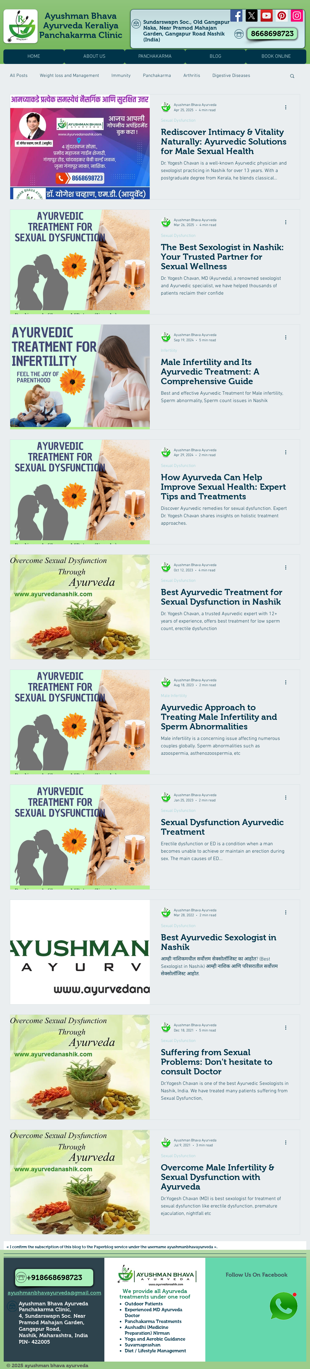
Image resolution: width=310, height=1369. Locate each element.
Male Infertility (174, 696)
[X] (251, 16)
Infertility (169, 350)
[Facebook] (236, 16)
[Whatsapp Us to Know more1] (283, 1306)
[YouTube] (267, 16)
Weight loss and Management (69, 75)
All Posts (18, 75)
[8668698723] (272, 33)
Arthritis (191, 75)
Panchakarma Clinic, (45, 1309)
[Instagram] (297, 16)
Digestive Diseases (231, 75)
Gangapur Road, (40, 1329)
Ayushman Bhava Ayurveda (53, 1304)
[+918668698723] (54, 1277)
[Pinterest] (282, 16)
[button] (292, 76)
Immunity (121, 75)
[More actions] (287, 107)
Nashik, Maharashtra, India (53, 1335)
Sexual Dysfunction (178, 120)
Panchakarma (157, 75)
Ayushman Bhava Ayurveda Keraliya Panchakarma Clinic (80, 25)
